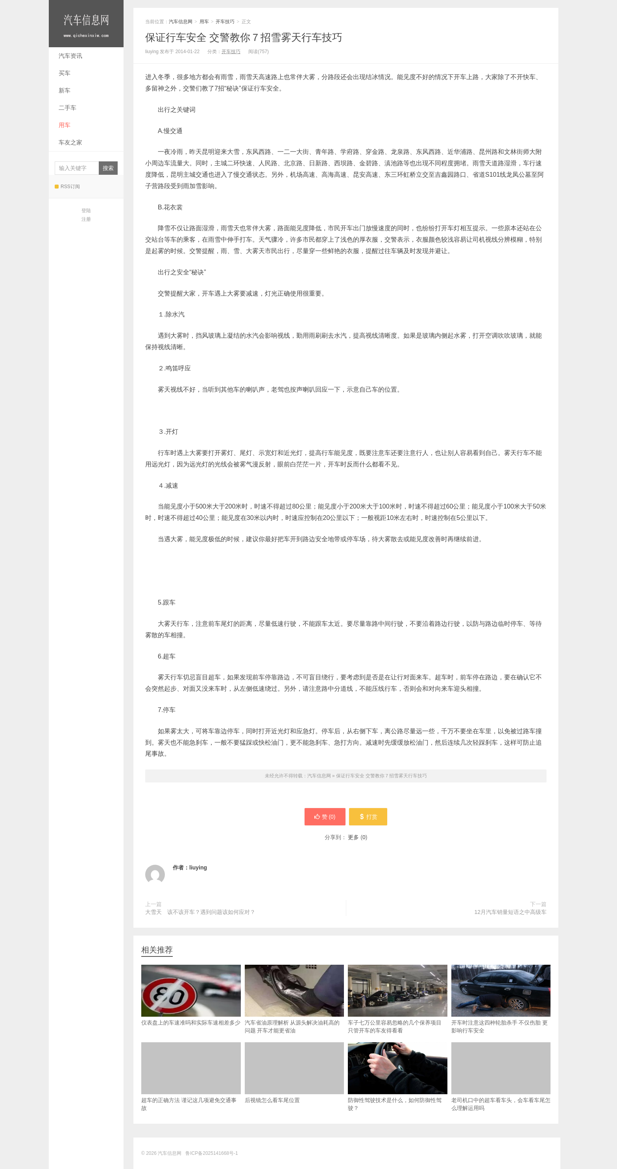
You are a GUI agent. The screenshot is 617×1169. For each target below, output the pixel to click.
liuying (198, 867)
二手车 (67, 107)
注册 (86, 219)
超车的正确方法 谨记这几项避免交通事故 (191, 1076)
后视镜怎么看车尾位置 (294, 1072)
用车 (64, 125)
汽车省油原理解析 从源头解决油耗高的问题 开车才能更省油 (294, 999)
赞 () (324, 817)
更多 (353, 837)
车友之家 (70, 142)
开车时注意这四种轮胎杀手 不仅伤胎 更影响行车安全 (501, 999)
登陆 (86, 210)
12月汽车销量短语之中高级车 (510, 912)
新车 (64, 90)
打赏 (368, 817)
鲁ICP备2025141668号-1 (211, 1153)
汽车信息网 (86, 23)
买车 (64, 73)
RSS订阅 (67, 186)
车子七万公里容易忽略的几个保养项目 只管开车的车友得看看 (397, 999)
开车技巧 (225, 21)
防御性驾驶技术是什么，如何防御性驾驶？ (397, 1076)
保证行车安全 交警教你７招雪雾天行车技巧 (243, 37)
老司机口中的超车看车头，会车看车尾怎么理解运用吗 (501, 1076)
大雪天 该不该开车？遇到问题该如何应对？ (200, 912)
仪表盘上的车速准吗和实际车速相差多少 (191, 995)
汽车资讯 (70, 55)
